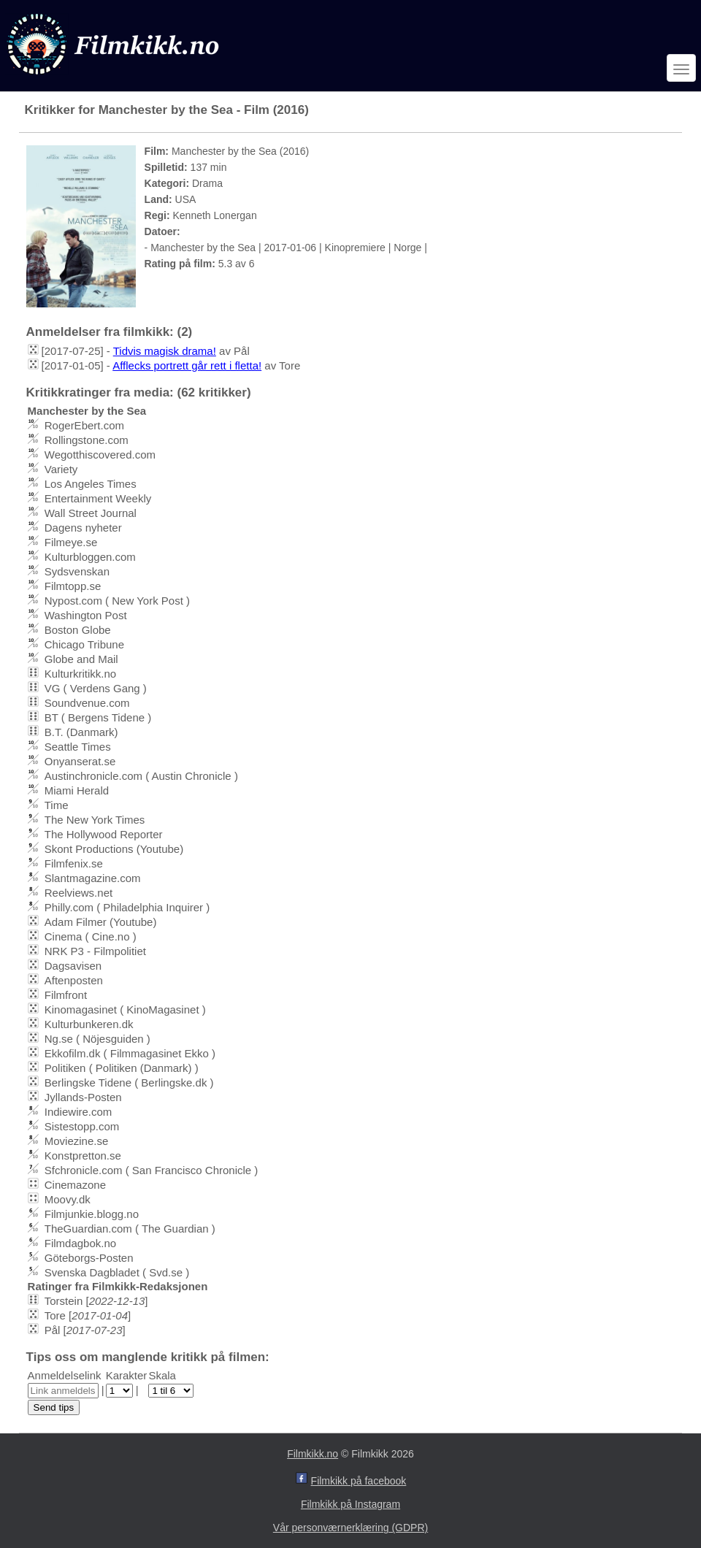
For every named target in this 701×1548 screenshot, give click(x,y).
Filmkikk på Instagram (350, 1504)
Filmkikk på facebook (359, 1481)
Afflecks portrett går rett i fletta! (186, 365)
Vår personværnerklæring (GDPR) (350, 1527)
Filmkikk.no (312, 1454)
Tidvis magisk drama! (164, 351)
